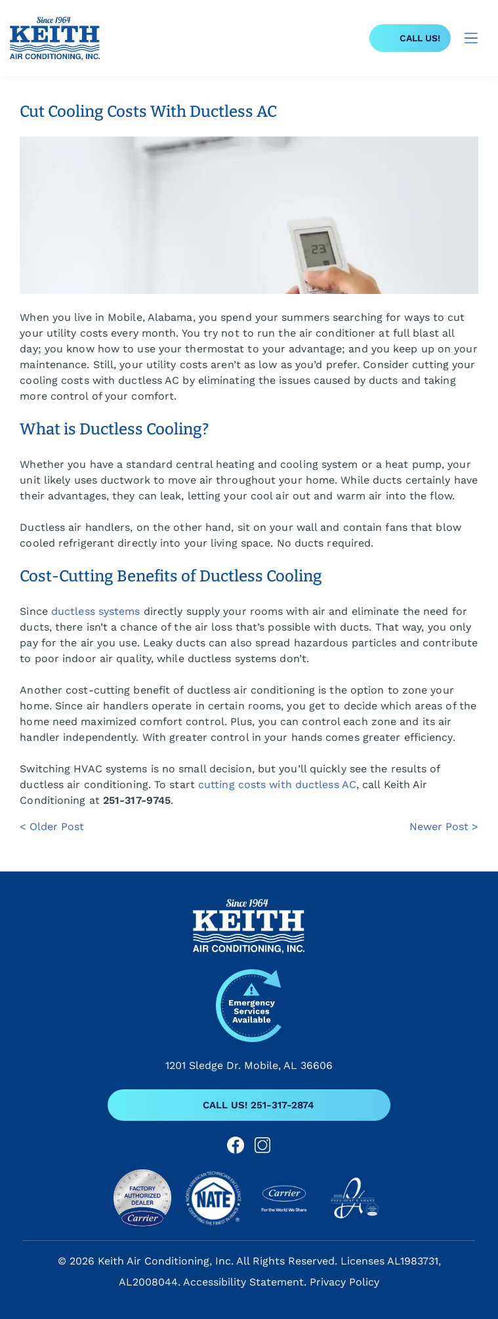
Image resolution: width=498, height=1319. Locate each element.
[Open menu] (471, 38)
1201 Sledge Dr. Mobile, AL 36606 (249, 1065)
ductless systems (95, 611)
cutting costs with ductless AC (277, 784)
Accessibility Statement (243, 1282)
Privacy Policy (344, 1282)
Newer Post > (443, 826)
